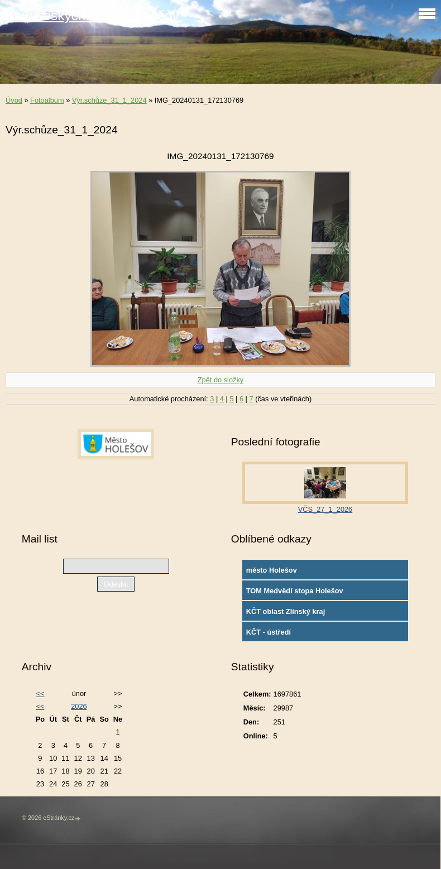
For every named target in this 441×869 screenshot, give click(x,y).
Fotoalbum (47, 100)
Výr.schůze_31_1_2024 (109, 100)
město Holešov (271, 570)
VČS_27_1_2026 (325, 509)
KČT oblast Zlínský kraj (285, 611)
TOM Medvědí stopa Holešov (294, 591)
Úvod (14, 100)
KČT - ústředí (268, 632)
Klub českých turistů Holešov (92, 15)
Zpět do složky (221, 380)
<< (40, 693)
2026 (79, 706)
